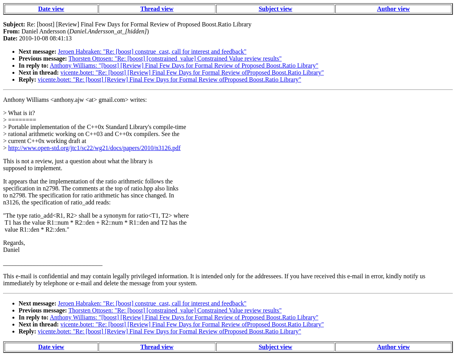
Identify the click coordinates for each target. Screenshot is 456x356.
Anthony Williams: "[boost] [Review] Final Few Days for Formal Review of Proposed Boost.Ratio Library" (184, 65)
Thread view (156, 8)
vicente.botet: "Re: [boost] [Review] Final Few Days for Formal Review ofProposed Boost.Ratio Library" (192, 72)
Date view (51, 8)
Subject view (275, 8)
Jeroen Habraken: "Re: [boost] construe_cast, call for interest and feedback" (152, 51)
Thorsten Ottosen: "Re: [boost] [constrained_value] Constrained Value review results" (175, 58)
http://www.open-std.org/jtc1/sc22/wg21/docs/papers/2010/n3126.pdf (94, 148)
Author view (393, 8)
